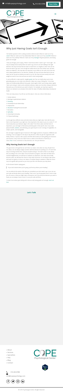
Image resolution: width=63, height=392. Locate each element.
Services (10, 352)
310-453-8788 (40, 3)
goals (30, 79)
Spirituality (10, 112)
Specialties (11, 355)
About (9, 350)
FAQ (8, 358)
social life (48, 56)
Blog (9, 360)
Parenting (10, 101)
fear (11, 140)
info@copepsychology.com (15, 375)
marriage (36, 57)
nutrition (17, 128)
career (8, 56)
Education (10, 107)
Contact (10, 363)
